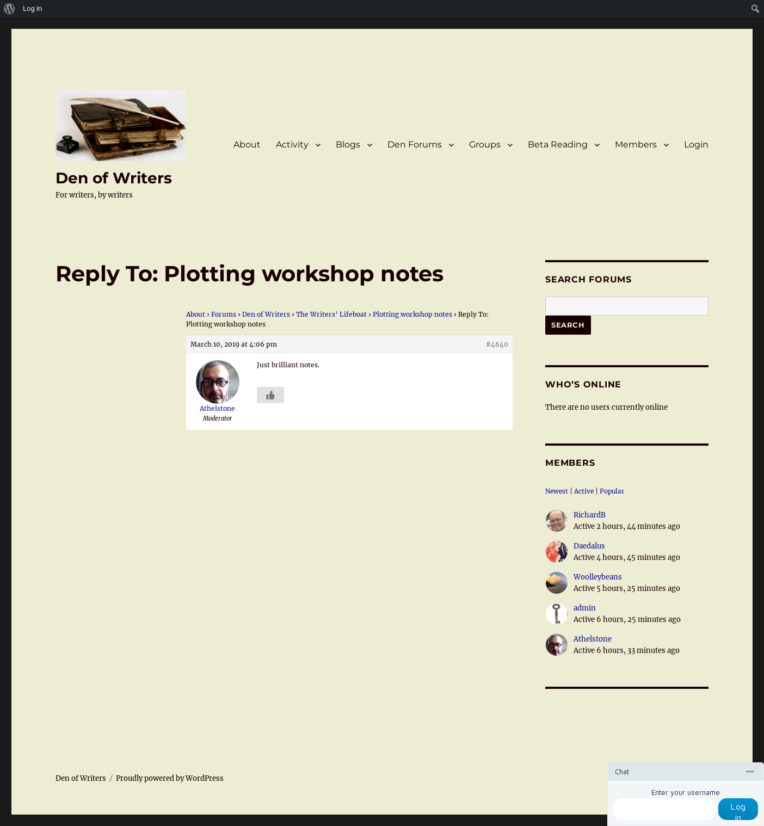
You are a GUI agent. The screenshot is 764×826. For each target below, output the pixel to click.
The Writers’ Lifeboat (331, 314)
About (247, 144)
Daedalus (589, 546)
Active (584, 491)
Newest (556, 491)
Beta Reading (558, 144)
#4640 (497, 344)
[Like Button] (270, 395)
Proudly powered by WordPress (170, 778)
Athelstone (593, 639)
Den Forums (414, 144)
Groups (485, 144)
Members (636, 144)
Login (696, 144)
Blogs (348, 144)
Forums (223, 314)
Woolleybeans (598, 577)
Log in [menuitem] (32, 8)
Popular (612, 491)
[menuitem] (9, 8)
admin (585, 608)
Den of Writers (114, 178)
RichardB (590, 515)
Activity (292, 144)
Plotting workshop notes (412, 314)
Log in (738, 811)
